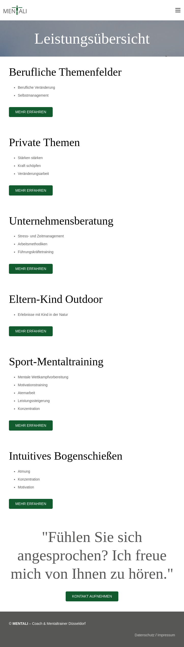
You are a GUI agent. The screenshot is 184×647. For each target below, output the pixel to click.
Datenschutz (144, 635)
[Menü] (178, 10)
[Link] (15, 10)
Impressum (166, 635)
